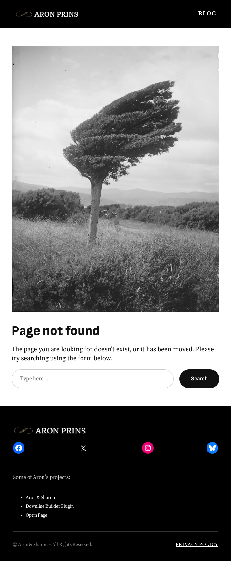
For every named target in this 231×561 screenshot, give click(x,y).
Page (42, 515)
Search (199, 379)
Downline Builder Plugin (50, 506)
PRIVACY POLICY (197, 544)
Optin (32, 515)
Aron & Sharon (40, 497)
